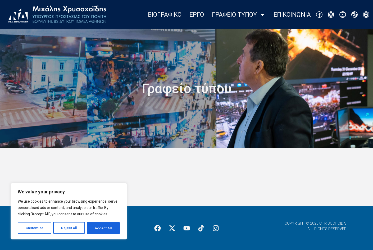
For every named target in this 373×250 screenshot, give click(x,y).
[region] (69, 211)
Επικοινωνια (292, 14)
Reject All (70, 228)
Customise (34, 228)
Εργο (196, 14)
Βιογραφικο (164, 14)
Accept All (103, 228)
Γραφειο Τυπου (239, 14)
